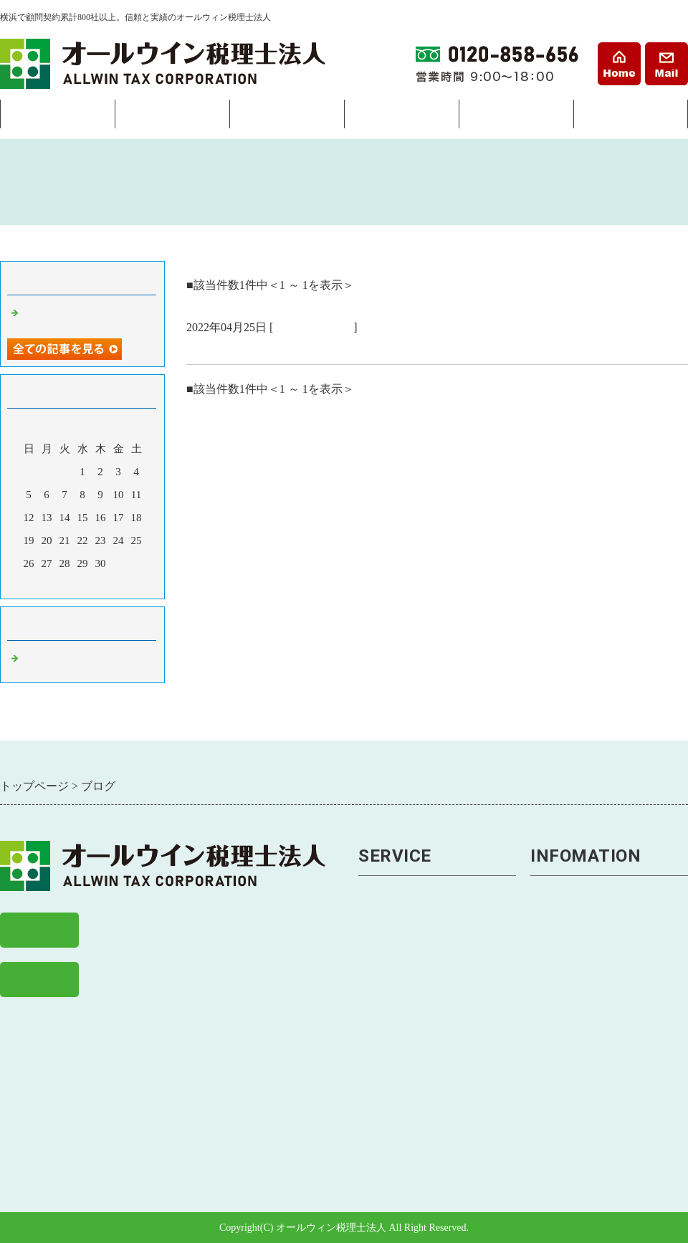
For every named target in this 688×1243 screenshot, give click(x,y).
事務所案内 (630, 117)
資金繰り (382, 1032)
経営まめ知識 (566, 1126)
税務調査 (382, 985)
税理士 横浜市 (313, 327)
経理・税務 (172, 117)
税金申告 (382, 938)
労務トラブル (394, 1079)
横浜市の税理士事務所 (250, 347)
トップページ (566, 891)
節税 (370, 962)
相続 (401, 117)
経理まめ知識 (566, 1103)
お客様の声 (560, 1032)
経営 (370, 1008)
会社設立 (57, 117)
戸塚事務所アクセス (585, 962)
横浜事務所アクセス (585, 938)
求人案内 (554, 1055)
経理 (370, 914)
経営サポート (286, 117)
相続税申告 (388, 1149)
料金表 (516, 117)
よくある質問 (566, 1008)
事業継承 (382, 1055)
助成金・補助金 (401, 1103)
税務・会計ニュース (585, 1079)
